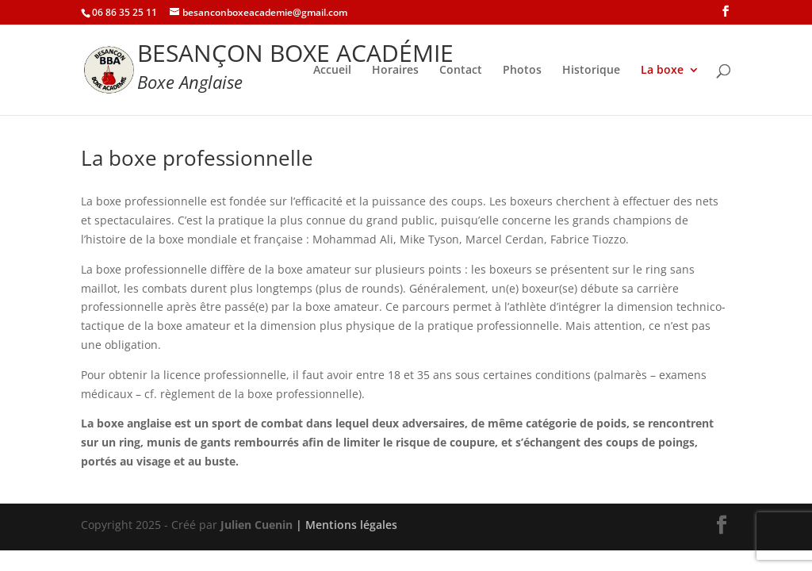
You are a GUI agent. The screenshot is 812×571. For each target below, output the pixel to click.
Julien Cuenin (256, 524)
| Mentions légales (346, 524)
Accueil (332, 70)
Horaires (395, 70)
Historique (591, 70)
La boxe (662, 70)
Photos (522, 70)
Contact (460, 70)
